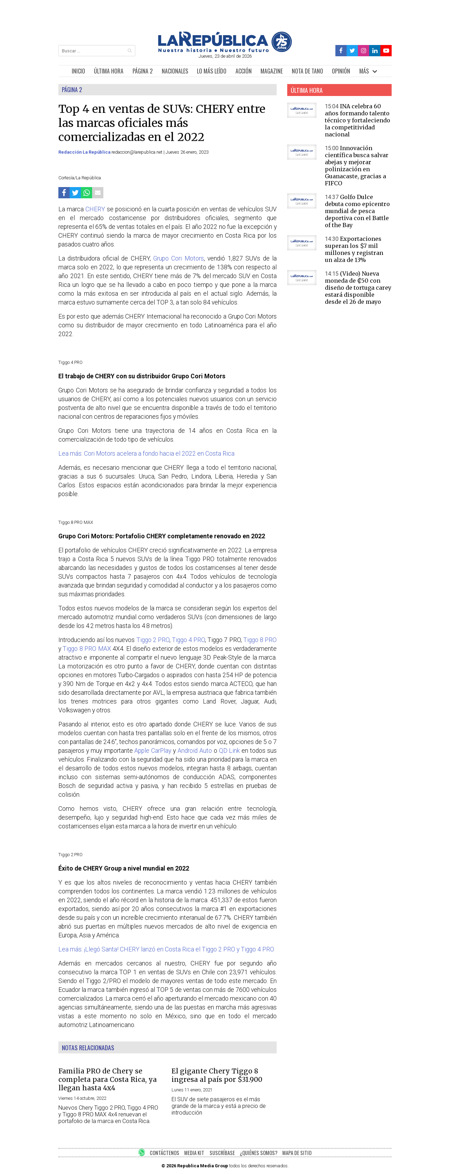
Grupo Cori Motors (178, 258)
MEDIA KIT (194, 1152)
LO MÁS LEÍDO (211, 71)
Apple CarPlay (152, 750)
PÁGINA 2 (143, 71)
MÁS (364, 71)
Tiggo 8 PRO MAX (87, 648)
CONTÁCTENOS (164, 1152)
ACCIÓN (244, 71)
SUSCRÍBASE (222, 1152)
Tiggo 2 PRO (152, 639)
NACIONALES (175, 71)
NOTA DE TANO (307, 71)
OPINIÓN (341, 71)
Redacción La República (84, 152)
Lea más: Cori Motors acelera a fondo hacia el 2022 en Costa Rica (146, 453)
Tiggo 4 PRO (188, 639)
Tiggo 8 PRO (260, 639)
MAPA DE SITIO (296, 1152)
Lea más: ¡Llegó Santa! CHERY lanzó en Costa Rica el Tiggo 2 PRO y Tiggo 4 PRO (166, 949)
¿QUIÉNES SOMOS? (258, 1152)
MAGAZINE (272, 71)
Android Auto (195, 750)
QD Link (229, 750)
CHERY (96, 209)
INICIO (78, 71)
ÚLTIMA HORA (108, 71)
